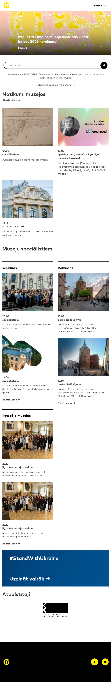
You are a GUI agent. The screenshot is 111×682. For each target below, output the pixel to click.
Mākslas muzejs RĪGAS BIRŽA (22, 74)
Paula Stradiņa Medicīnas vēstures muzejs (60, 74)
